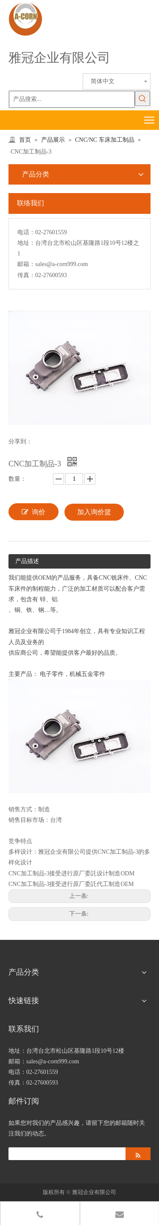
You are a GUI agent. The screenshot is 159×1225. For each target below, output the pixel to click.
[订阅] (138, 1153)
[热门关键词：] (142, 98)
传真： (26, 275)
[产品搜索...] (72, 99)
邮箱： (26, 264)
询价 (33, 512)
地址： (26, 243)
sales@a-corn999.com (61, 264)
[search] (64, 1153)
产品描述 (27, 561)
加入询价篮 (94, 512)
